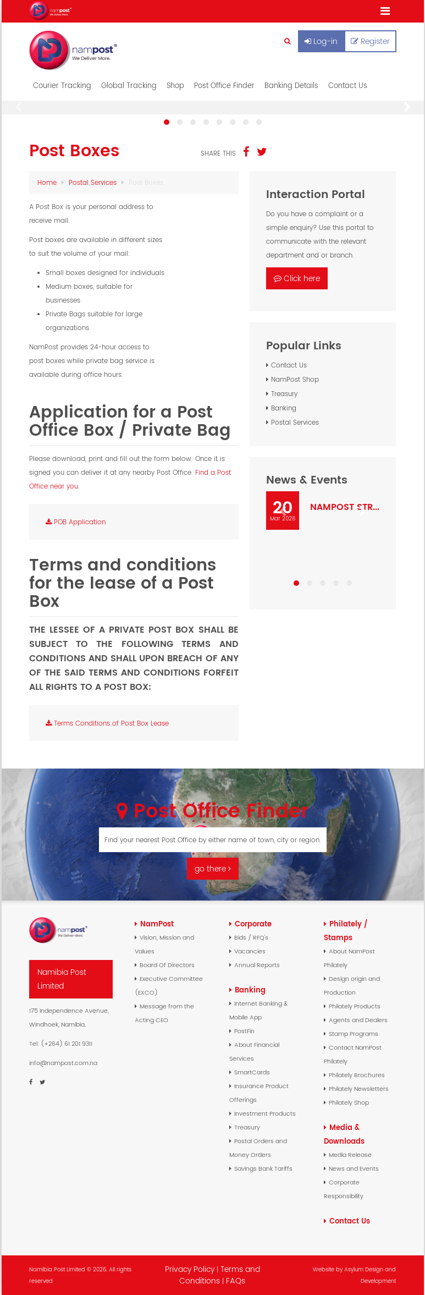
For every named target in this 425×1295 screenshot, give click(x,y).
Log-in (321, 41)
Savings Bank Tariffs (263, 1168)
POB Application (76, 521)
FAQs (235, 1280)
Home (47, 182)
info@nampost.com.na (63, 1062)
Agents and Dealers (358, 1020)
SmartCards (252, 1072)
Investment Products (265, 1113)
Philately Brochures (357, 1075)
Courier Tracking (62, 85)
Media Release (350, 1154)
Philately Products (354, 1006)
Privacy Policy (189, 1269)
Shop (175, 85)
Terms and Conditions (219, 1275)
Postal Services (93, 182)
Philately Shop (349, 1102)
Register (370, 41)
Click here (297, 278)
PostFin (244, 1031)
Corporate (253, 924)
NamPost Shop (295, 379)
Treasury (284, 393)
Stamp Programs (353, 1033)
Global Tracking (129, 85)
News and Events (354, 1168)
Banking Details (291, 85)
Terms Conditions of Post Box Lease (107, 723)
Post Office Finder (224, 85)
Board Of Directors (167, 965)
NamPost (157, 924)
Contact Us (347, 85)
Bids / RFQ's (251, 937)
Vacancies (250, 951)
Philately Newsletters (359, 1088)
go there (213, 868)
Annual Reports (257, 965)
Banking (283, 408)
